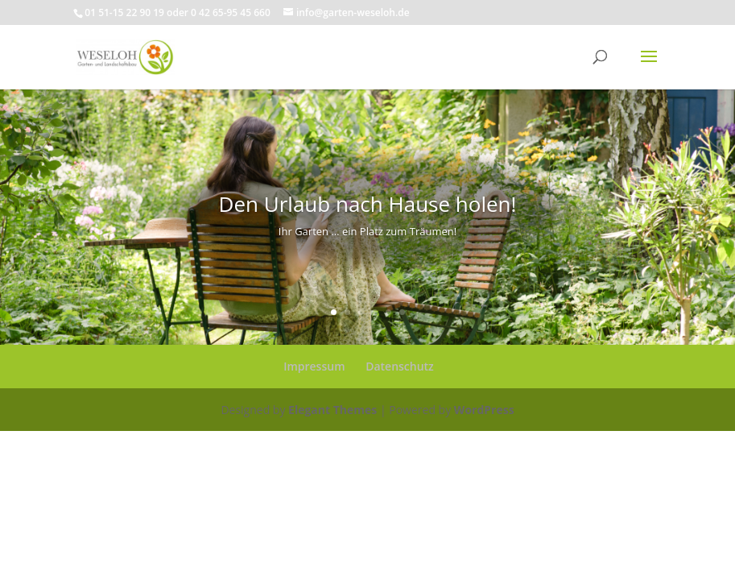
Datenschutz (399, 366)
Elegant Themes (332, 409)
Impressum (314, 366)
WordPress (484, 409)
